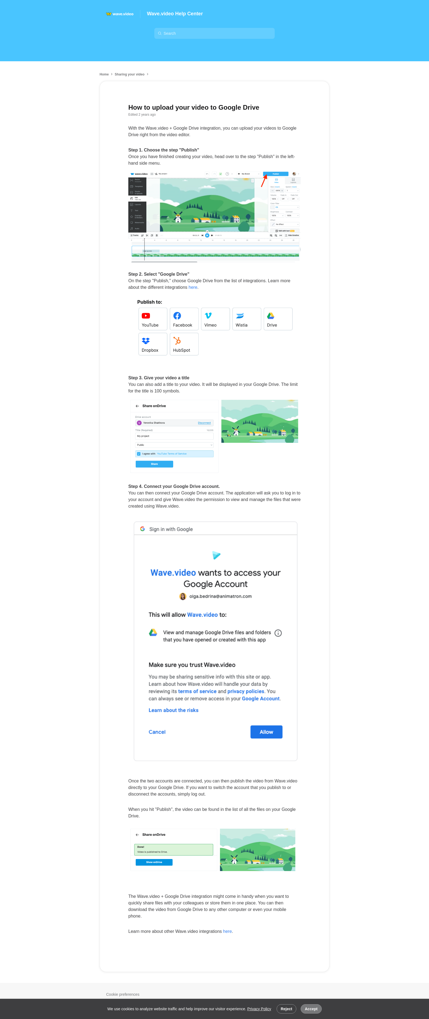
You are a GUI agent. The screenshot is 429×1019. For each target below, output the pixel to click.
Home (104, 74)
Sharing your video (129, 74)
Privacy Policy (259, 1009)
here (193, 287)
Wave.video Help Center (175, 13)
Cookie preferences (122, 994)
